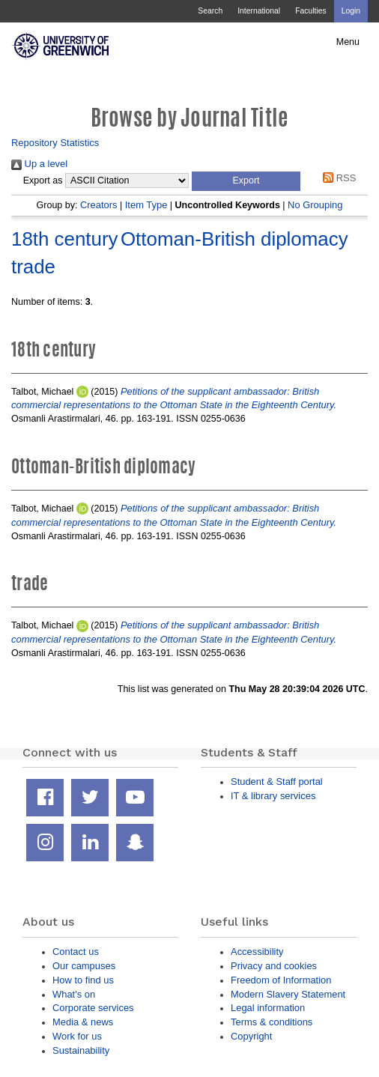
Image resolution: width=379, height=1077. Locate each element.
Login (351, 11)
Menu (348, 42)
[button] (246, 181)
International (258, 11)
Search (210, 11)
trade (33, 266)
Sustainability (80, 1050)
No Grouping (315, 204)
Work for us (77, 1036)
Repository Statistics (55, 142)
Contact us (75, 951)
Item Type (146, 204)
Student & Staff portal (277, 781)
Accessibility (257, 951)
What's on (73, 994)
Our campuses (83, 965)
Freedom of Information (281, 980)
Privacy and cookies (274, 965)
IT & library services (273, 795)
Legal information (268, 1007)
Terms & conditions (271, 1022)
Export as (43, 180)
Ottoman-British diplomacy (234, 238)
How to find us (83, 980)
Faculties (310, 11)
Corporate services (93, 1007)
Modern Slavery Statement (288, 994)
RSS (337, 177)
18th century (64, 238)
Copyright (251, 1036)
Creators (99, 204)
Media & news (82, 1022)
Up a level (39, 163)
